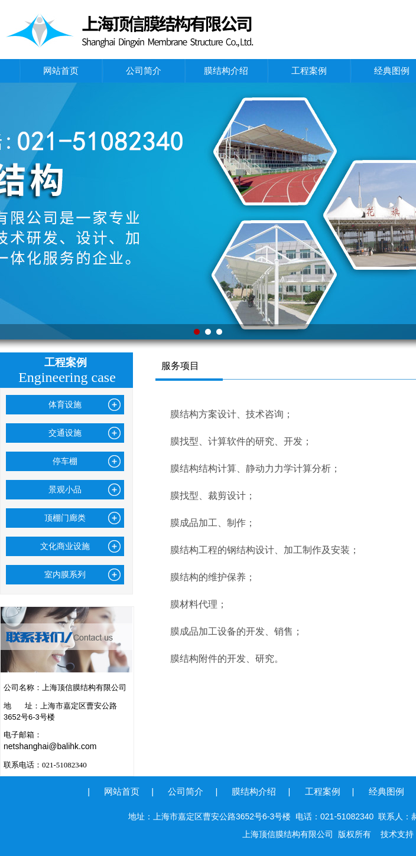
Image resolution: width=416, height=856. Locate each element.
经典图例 (386, 791)
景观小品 (65, 489)
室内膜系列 (65, 574)
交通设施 (65, 432)
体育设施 (65, 404)
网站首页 (61, 71)
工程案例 (309, 71)
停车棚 (65, 461)
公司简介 (143, 71)
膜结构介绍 (226, 71)
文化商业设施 (65, 546)
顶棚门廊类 (65, 517)
